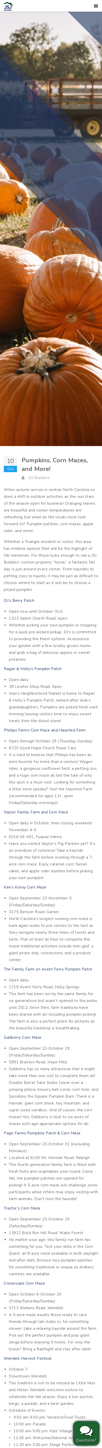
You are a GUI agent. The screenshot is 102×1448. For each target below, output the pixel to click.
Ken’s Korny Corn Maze (25, 887)
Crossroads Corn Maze (24, 1283)
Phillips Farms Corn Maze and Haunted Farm (45, 730)
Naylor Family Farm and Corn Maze (36, 812)
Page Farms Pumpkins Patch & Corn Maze (42, 1133)
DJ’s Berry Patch (19, 600)
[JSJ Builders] (8, 6)
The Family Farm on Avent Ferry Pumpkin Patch (48, 969)
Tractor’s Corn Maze (22, 1208)
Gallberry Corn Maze (23, 1037)
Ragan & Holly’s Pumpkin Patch (33, 668)
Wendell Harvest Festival (28, 1358)
